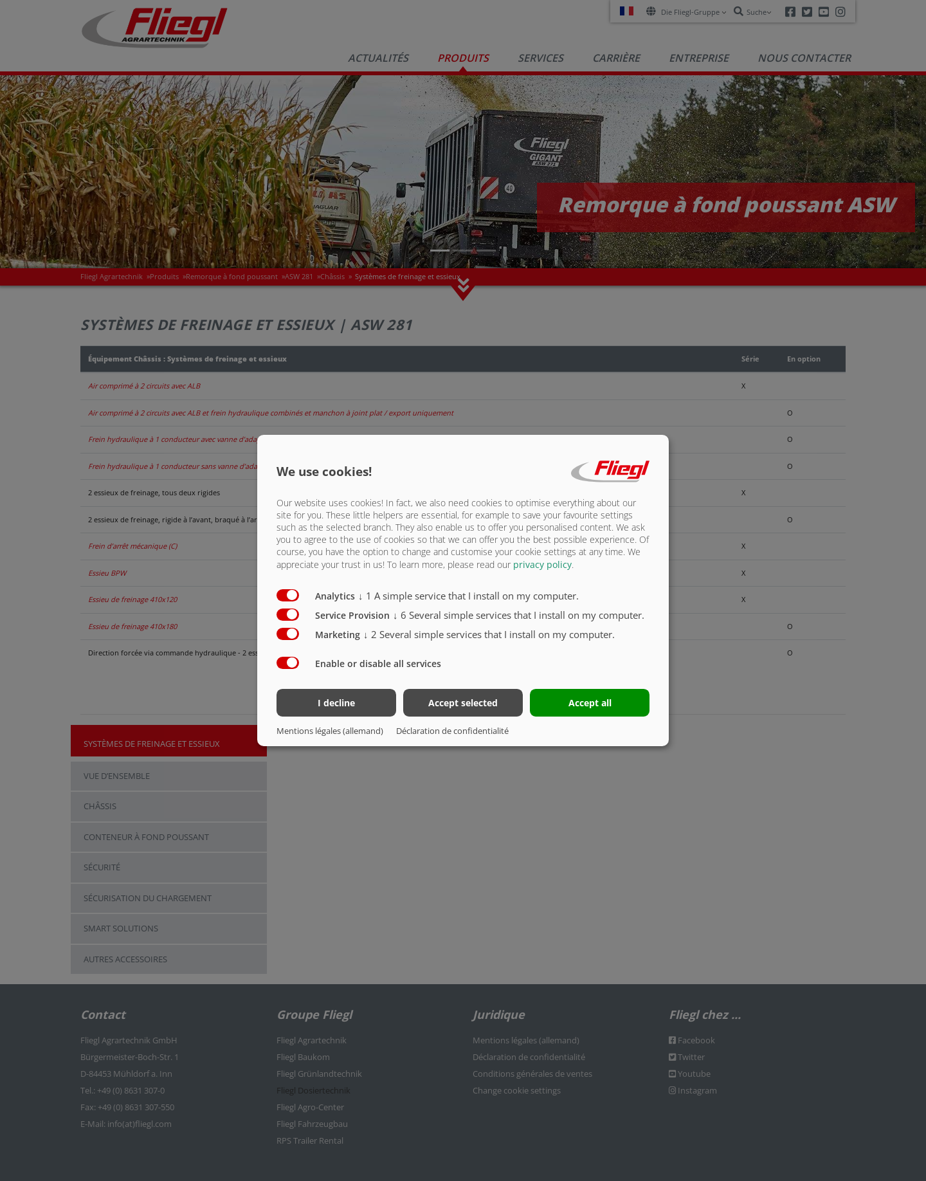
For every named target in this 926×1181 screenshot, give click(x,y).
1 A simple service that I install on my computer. (468, 595)
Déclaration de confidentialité (452, 731)
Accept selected (463, 703)
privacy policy (542, 564)
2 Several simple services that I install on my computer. (489, 633)
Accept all (590, 703)
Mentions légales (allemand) (330, 731)
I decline (336, 703)
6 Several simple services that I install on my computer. (518, 614)
